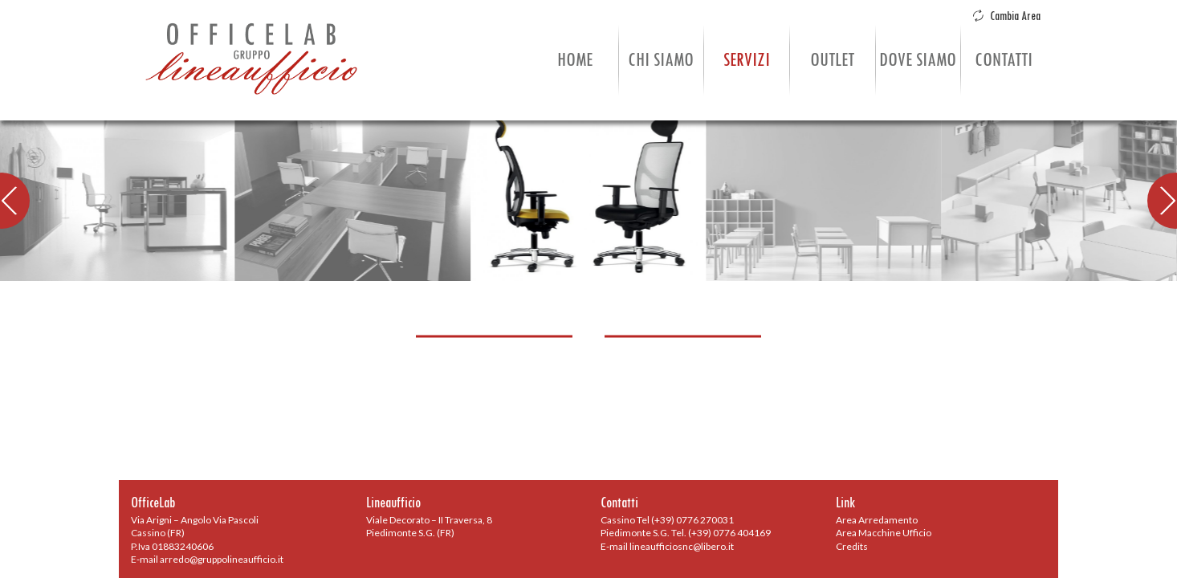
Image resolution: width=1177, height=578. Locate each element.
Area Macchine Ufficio (883, 533)
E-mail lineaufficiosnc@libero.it (667, 546)
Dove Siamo (917, 59)
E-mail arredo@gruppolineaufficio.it (207, 559)
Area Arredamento (877, 520)
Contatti (1003, 59)
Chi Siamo (661, 59)
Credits (852, 546)
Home (575, 59)
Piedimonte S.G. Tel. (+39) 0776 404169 (686, 533)
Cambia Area (1006, 16)
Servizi (746, 59)
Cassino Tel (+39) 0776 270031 (667, 520)
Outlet (832, 59)
